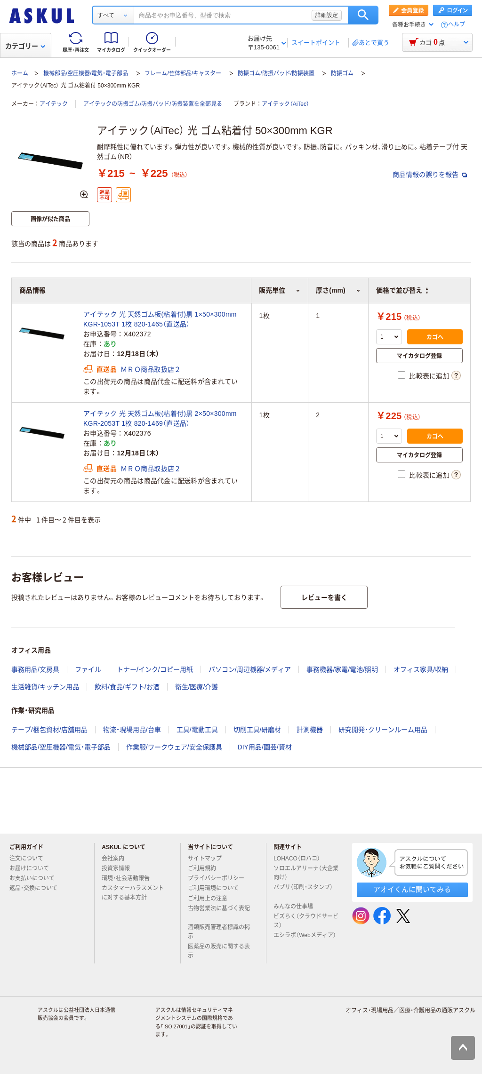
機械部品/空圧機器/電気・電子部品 (86, 73)
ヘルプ (456, 25)
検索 (363, 15)
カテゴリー (25, 46)
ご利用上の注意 (211, 898)
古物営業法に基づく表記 (219, 912)
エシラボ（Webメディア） (304, 939)
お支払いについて (35, 878)
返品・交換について (37, 888)
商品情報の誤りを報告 (430, 174)
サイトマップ (205, 858)
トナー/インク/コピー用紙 (155, 669)
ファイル (88, 669)
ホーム (19, 73)
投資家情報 (119, 868)
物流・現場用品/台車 (132, 729)
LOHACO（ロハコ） (300, 858)
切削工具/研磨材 (257, 729)
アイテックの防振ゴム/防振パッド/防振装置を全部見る (152, 104)
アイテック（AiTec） (285, 104)
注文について (30, 858)
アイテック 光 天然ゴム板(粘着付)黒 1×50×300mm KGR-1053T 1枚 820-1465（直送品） (160, 319)
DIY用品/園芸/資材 (265, 747)
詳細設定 (326, 15)
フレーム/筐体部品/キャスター (183, 73)
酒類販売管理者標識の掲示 (219, 931)
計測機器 (310, 729)
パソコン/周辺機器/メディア (250, 669)
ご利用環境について (217, 888)
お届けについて (32, 868)
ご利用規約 (206, 868)
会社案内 (117, 858)
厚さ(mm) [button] (338, 290)
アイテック (54, 104)
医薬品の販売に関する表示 (219, 951)
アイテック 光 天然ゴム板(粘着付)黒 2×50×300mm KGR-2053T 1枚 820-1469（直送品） (160, 418)
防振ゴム (342, 73)
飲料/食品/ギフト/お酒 (127, 687)
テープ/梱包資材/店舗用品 (49, 729)
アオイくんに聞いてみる (412, 889)
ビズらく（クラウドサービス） (305, 921)
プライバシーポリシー (220, 878)
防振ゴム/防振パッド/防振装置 (276, 73)
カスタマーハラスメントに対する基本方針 (133, 892)
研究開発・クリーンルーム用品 (382, 729)
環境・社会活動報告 (129, 878)
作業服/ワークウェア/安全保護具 (174, 747)
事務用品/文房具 (35, 669)
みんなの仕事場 (297, 906)
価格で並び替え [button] (402, 290)
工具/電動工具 (197, 729)
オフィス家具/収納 (421, 669)
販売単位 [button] (279, 290)
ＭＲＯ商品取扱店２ (150, 369)
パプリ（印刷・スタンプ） (303, 891)
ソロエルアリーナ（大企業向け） (305, 873)
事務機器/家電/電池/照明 (342, 669)
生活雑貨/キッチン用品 (45, 687)
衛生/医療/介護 (196, 687)
